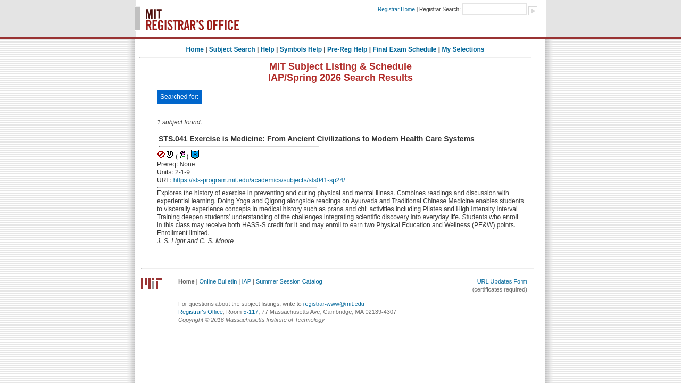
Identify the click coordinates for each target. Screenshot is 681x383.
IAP (246, 281)
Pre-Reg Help (347, 49)
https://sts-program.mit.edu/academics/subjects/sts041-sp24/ (259, 180)
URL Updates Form (502, 281)
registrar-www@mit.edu (333, 304)
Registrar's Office (200, 312)
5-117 (250, 312)
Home (194, 49)
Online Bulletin (218, 281)
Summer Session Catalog (289, 281)
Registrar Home (396, 9)
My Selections (463, 49)
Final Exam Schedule (404, 49)
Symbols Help (301, 49)
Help (268, 49)
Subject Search (232, 49)
